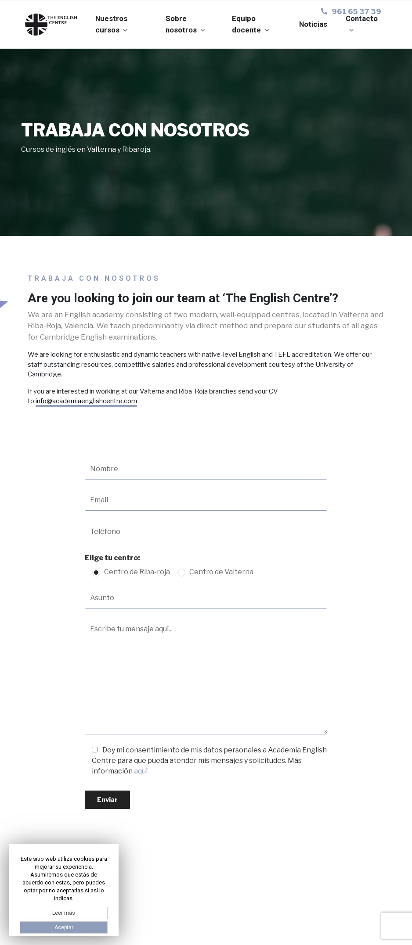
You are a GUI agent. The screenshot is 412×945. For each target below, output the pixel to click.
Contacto (362, 23)
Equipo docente (251, 24)
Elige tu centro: (112, 558)
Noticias (313, 24)
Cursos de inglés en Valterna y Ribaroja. (86, 149)
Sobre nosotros (186, 24)
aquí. (141, 771)
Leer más (63, 913)
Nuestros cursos (112, 24)
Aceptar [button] (63, 927)
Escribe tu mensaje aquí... (206, 676)
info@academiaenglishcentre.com (86, 401)
